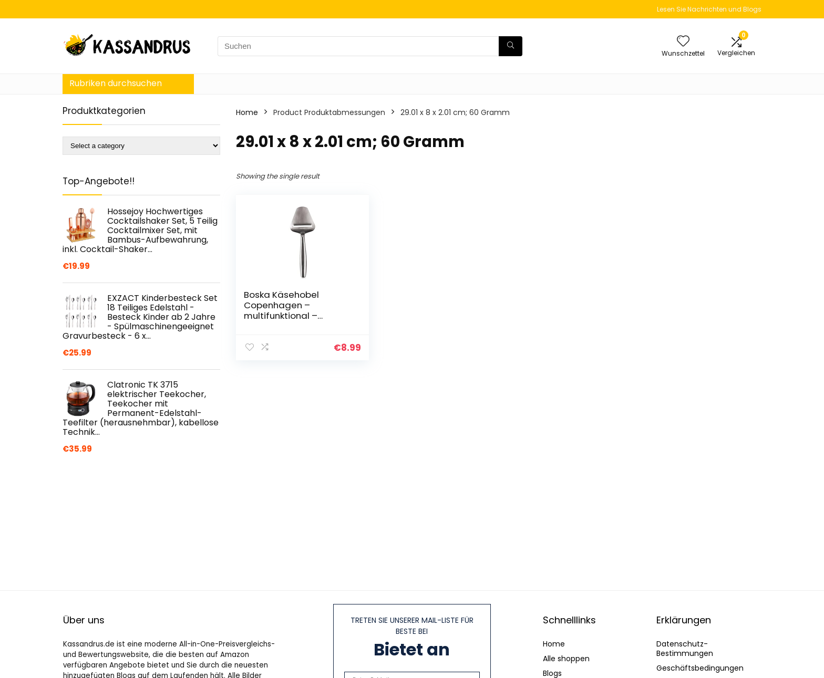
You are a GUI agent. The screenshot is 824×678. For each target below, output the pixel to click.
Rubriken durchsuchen (115, 83)
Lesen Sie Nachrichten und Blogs (709, 9)
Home (247, 112)
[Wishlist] (683, 41)
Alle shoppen (566, 658)
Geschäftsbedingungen (700, 668)
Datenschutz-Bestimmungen (684, 649)
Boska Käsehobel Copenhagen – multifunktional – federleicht (281, 310)
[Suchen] (510, 46)
